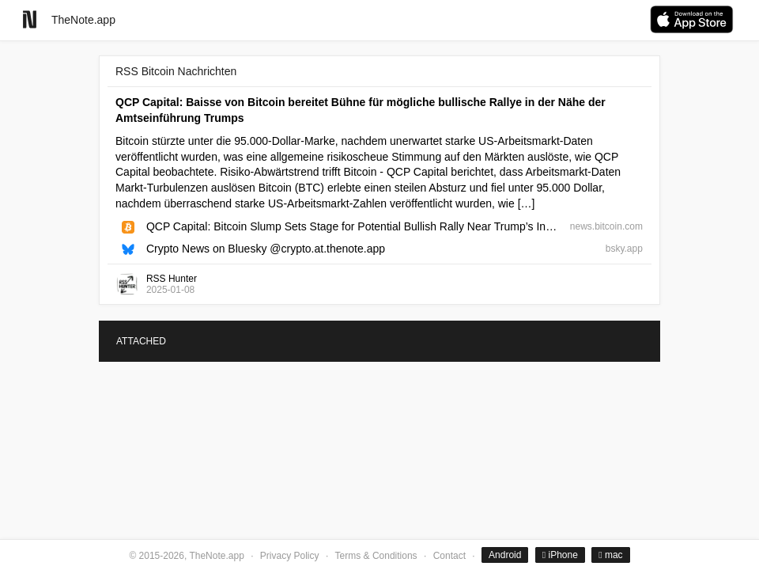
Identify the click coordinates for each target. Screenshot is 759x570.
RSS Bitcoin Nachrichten (175, 71)
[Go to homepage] (29, 19)
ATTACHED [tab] (141, 341)
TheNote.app (83, 19)
